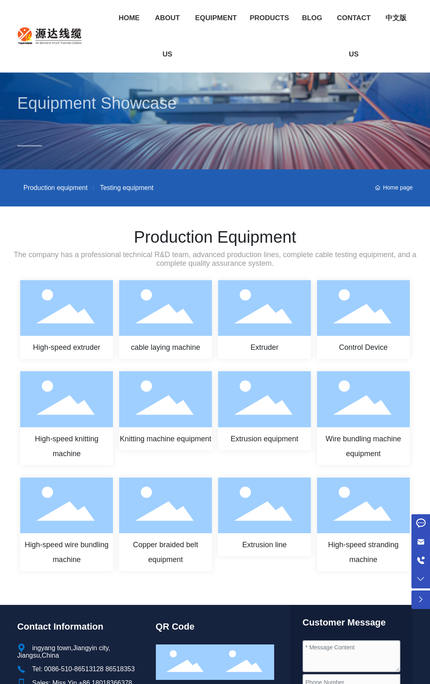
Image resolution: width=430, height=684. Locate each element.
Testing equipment (126, 187)
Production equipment (55, 187)
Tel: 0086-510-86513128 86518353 (83, 668)
